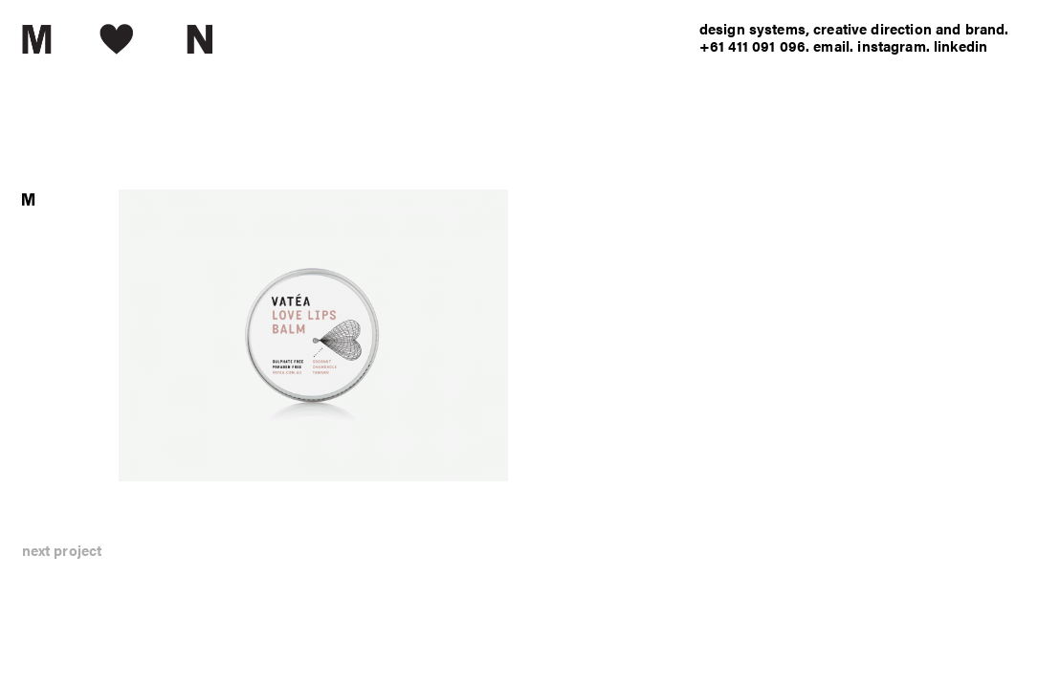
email (831, 45)
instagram (891, 45)
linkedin (960, 45)
